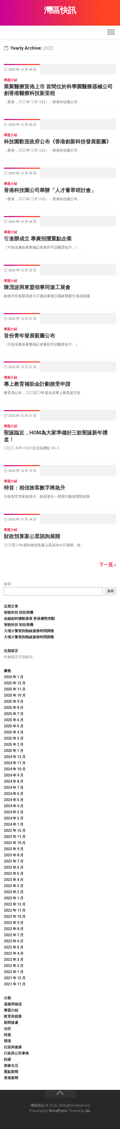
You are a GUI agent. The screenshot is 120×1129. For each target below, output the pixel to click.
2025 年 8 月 (14, 708)
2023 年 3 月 (14, 886)
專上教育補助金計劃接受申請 (37, 384)
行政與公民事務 (16, 1053)
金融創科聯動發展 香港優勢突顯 (29, 618)
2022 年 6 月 (14, 941)
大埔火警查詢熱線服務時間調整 (29, 631)
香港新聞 (11, 1078)
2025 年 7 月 (14, 714)
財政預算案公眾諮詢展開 (32, 536)
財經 (7, 1059)
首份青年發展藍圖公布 (29, 336)
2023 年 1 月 (14, 898)
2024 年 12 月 (15, 757)
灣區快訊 (60, 10)
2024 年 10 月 (15, 769)
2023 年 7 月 (14, 861)
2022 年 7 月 (14, 935)
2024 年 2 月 (14, 818)
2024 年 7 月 (14, 787)
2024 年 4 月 (14, 806)
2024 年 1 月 (14, 824)
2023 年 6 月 (14, 867)
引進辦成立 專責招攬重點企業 (38, 239)
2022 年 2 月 (14, 966)
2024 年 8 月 (14, 781)
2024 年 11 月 (15, 763)
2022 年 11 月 (15, 910)
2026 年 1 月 (14, 677)
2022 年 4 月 (14, 953)
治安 (7, 1029)
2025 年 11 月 (15, 689)
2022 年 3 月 (14, 959)
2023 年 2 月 (14, 892)
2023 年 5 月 (14, 873)
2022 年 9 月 (14, 923)
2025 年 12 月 (15, 683)
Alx (87, 1111)
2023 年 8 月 (14, 855)
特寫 (7, 1035)
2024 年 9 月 (14, 775)
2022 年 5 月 (14, 947)
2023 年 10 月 (15, 843)
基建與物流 (13, 1004)
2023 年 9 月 (14, 849)
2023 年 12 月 (15, 830)
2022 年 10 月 (15, 916)
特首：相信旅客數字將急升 (34, 488)
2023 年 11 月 (15, 837)
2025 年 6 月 (14, 720)
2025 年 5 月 (14, 726)
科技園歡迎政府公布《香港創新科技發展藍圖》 (57, 142)
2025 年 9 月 (14, 701)
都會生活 (11, 1065)
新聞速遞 (11, 1022)
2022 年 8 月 (14, 929)
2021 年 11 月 (15, 984)
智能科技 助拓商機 (18, 612)
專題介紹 (10, 80)
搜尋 (7, 584)
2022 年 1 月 (14, 972)
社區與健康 (13, 1047)
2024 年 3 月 (14, 812)
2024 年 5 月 (14, 800)
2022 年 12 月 (15, 904)
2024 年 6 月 (14, 794)
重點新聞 (11, 1072)
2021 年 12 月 (15, 978)
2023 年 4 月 (14, 880)
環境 (7, 1041)
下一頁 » (107, 564)
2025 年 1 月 (14, 751)
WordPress (58, 1111)
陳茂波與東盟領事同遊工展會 (37, 287)
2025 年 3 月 (14, 738)
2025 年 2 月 (14, 744)
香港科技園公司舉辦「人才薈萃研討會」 (50, 190)
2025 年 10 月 (15, 695)
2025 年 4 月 (14, 732)
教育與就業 (13, 1016)
